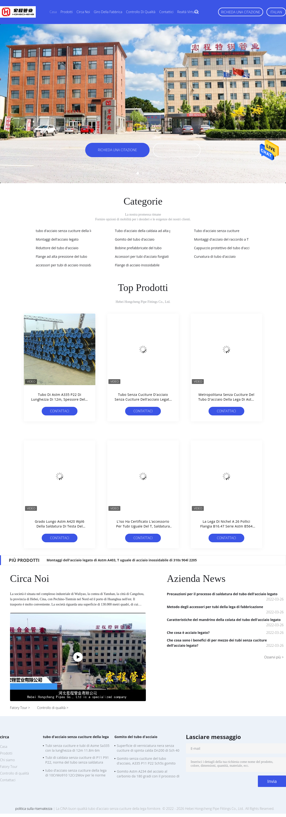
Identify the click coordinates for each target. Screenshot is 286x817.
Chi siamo (7, 760)
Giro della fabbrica (108, 12)
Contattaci (59, 411)
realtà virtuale (188, 12)
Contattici (166, 12)
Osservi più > (274, 657)
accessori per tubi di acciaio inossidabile (67, 265)
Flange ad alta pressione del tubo (61, 256)
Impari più (177, 150)
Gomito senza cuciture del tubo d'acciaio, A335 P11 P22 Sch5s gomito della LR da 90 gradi (146, 761)
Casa (53, 12)
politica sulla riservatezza (33, 808)
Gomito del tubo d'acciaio (134, 239)
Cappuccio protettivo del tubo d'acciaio (224, 248)
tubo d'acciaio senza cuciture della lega (66, 230)
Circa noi (83, 12)
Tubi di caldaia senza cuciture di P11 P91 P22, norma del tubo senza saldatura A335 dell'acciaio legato (77, 760)
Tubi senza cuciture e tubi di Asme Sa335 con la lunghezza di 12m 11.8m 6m (77, 748)
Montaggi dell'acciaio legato (57, 239)
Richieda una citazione (240, 12)
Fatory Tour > (20, 707)
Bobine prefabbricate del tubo (138, 248)
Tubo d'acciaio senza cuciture (216, 230)
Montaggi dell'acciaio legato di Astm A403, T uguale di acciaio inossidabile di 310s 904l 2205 (121, 560)
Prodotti (67, 12)
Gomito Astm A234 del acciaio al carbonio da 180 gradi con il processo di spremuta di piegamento (148, 774)
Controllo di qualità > (52, 707)
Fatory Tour (8, 766)
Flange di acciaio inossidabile (137, 265)
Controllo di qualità (140, 12)
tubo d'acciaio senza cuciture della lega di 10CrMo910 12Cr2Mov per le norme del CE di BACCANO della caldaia (76, 773)
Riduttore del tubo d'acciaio (57, 248)
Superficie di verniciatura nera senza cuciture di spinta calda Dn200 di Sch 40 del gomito (148, 748)
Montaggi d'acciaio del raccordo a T (221, 239)
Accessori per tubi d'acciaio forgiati (142, 256)
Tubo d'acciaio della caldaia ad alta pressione (149, 230)
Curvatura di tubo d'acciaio (215, 256)
